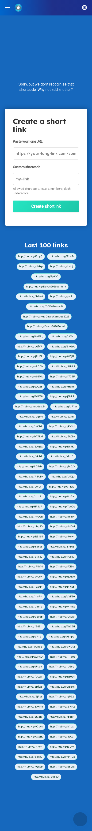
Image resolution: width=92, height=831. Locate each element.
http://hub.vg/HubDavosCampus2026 (46, 316)
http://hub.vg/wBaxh (62, 686)
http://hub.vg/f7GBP (62, 376)
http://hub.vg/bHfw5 (29, 686)
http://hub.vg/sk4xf (30, 456)
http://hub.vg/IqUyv (62, 746)
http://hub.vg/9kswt (62, 536)
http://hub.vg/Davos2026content (46, 286)
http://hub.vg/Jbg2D (30, 526)
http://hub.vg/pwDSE (62, 646)
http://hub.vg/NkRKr (62, 446)
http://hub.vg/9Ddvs (30, 726)
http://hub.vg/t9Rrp (31, 266)
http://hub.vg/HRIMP (29, 506)
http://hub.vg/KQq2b (30, 766)
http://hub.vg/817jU (62, 356)
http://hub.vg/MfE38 (30, 396)
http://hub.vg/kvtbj (61, 266)
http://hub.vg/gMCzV (62, 466)
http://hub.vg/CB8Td (30, 606)
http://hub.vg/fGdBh (29, 626)
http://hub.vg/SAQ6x (30, 446)
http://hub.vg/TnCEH (62, 626)
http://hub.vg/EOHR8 (30, 706)
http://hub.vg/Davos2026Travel (46, 326)
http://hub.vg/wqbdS (29, 646)
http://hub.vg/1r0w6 (31, 296)
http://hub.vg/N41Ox (62, 756)
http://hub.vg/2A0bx (62, 436)
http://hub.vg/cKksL (30, 556)
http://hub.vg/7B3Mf (62, 716)
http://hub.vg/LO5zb (29, 466)
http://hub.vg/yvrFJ (61, 296)
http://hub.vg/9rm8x (62, 606)
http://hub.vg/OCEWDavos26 (46, 306)
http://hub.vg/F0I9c (62, 566)
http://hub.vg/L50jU (63, 476)
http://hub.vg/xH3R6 (62, 386)
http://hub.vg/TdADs (62, 506)
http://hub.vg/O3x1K (30, 736)
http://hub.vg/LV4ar (62, 336)
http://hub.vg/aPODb (30, 366)
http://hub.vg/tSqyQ (30, 256)
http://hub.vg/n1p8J (30, 496)
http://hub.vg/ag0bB (30, 616)
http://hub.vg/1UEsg (61, 666)
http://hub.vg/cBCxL (30, 756)
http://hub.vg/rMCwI (62, 526)
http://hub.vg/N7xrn (30, 746)
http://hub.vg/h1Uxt (62, 726)
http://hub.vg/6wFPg (30, 336)
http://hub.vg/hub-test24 (30, 406)
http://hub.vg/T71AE (62, 546)
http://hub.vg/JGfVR (29, 346)
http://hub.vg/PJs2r (62, 256)
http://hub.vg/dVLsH (29, 576)
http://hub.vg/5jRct (30, 696)
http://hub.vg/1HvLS (62, 366)
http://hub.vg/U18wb (61, 486)
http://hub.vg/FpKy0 (46, 276)
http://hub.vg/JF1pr (65, 406)
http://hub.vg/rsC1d (30, 426)
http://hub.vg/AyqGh (30, 516)
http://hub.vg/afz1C (61, 456)
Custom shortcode (26, 167)
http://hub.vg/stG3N (30, 716)
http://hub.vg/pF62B (62, 586)
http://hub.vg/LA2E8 (30, 386)
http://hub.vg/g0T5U (46, 776)
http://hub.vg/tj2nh (62, 416)
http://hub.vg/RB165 (30, 536)
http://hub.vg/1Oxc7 (62, 556)
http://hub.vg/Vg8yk (31, 416)
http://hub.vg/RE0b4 (62, 676)
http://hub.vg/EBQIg (62, 766)
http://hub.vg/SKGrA (62, 346)
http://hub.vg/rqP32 (61, 696)
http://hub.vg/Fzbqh (30, 586)
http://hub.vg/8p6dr (30, 546)
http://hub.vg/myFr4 (30, 596)
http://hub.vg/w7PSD (30, 656)
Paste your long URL (27, 141)
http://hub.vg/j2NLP (62, 396)
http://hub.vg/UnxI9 (30, 666)
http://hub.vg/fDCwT (29, 676)
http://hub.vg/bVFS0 (62, 596)
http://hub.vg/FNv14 (30, 566)
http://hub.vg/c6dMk (30, 376)
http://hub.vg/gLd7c (62, 576)
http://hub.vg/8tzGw (62, 496)
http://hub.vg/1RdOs (62, 656)
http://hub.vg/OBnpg (61, 636)
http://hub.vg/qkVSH (62, 426)
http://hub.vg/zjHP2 (62, 706)
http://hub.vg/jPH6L (30, 356)
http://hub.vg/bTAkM (30, 436)
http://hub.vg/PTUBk (30, 476)
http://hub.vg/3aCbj (62, 736)
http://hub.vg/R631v (62, 516)
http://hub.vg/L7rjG (29, 636)
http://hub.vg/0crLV (30, 486)
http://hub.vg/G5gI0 (62, 616)
